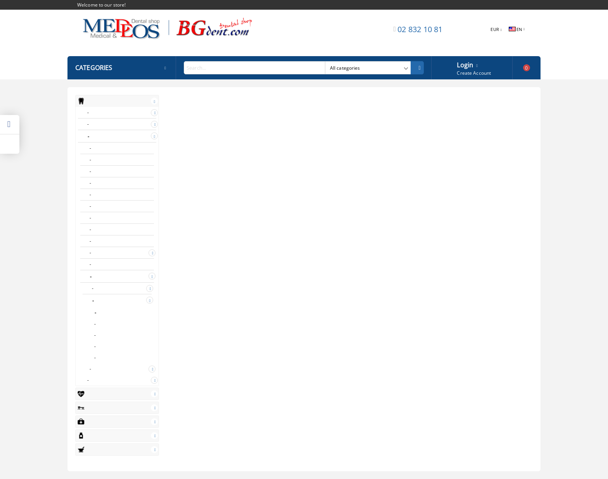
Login (465, 64)
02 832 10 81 (419, 29)
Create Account (474, 73)
